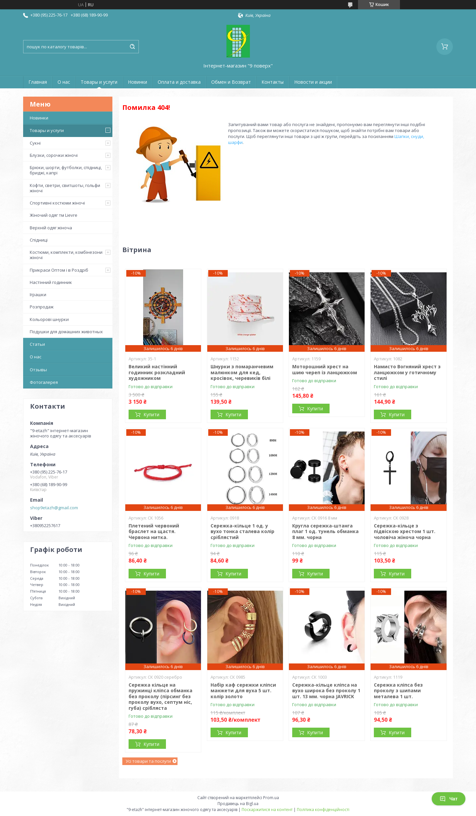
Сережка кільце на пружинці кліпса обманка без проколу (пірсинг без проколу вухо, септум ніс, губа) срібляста (160, 696)
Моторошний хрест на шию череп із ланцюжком (324, 369)
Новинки (137, 82)
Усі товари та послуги (148, 761)
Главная (37, 82)
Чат (448, 799)
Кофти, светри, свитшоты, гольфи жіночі (65, 188)
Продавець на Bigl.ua (238, 803)
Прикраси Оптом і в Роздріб (59, 270)
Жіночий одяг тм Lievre (53, 215)
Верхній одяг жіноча (51, 228)
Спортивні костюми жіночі (57, 203)
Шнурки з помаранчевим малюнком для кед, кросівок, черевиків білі (242, 372)
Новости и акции (313, 82)
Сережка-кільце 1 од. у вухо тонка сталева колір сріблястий (242, 531)
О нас (64, 82)
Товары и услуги (99, 82)
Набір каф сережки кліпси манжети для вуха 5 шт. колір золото (243, 691)
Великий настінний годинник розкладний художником (157, 372)
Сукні (35, 143)
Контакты (272, 82)
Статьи (37, 344)
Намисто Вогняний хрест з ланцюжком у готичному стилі (407, 372)
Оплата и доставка (179, 82)
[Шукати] (132, 46)
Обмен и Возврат (231, 82)
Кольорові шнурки (49, 319)
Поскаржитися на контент (267, 809)
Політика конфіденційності (323, 809)
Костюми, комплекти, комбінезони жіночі (66, 254)
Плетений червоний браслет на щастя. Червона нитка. (154, 531)
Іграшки (38, 294)
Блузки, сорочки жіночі (54, 155)
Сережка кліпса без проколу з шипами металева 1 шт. (398, 691)
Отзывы (38, 370)
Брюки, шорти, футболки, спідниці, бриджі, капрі (66, 170)
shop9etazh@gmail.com (54, 507)
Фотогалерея (44, 382)
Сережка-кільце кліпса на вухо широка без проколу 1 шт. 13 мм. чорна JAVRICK (326, 691)
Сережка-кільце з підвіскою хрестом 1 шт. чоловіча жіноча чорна (404, 531)
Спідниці (39, 240)
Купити (151, 414)
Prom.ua (271, 797)
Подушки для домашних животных (66, 332)
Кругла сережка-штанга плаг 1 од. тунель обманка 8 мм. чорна (325, 531)
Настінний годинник (51, 282)
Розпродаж (42, 307)
